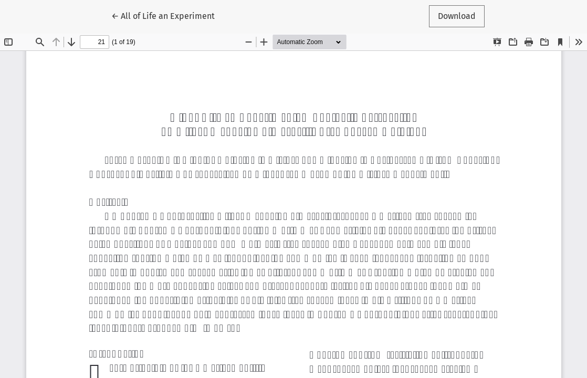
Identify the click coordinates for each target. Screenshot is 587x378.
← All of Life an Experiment (163, 15)
